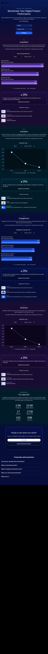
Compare (24, 32)
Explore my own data (24, 101)
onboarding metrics (21, 134)
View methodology (24, 21)
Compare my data (27, 56)
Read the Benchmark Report (24, 443)
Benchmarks (28, 8)
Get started (24, 440)
